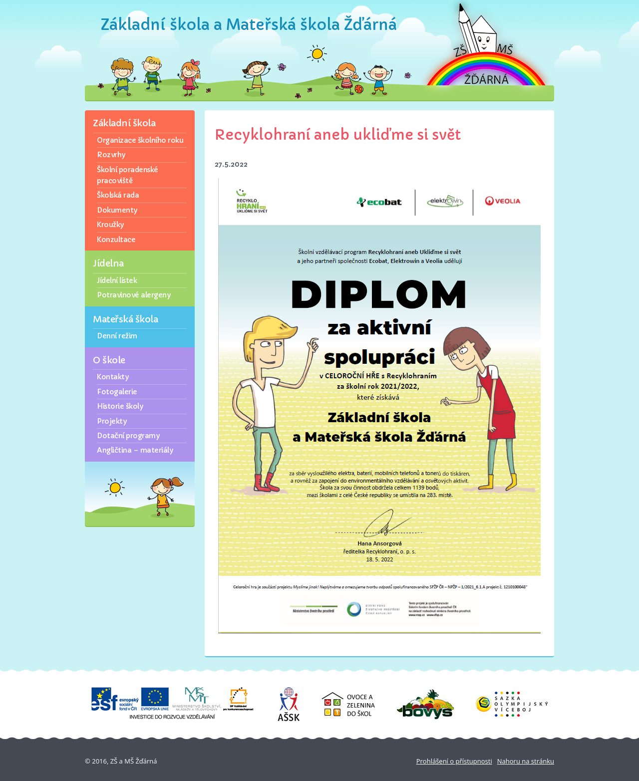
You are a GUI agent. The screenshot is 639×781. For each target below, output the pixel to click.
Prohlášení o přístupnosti (454, 761)
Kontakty (112, 376)
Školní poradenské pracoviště (127, 175)
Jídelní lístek (117, 280)
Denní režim (117, 335)
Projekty (111, 421)
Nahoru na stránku (525, 761)
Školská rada (118, 195)
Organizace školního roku (140, 140)
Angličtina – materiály (135, 450)
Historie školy (120, 406)
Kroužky (110, 224)
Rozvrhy (111, 154)
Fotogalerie (117, 391)
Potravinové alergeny (133, 294)
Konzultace (116, 239)
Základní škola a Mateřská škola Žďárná (249, 24)
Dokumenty (117, 210)
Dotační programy (128, 435)
